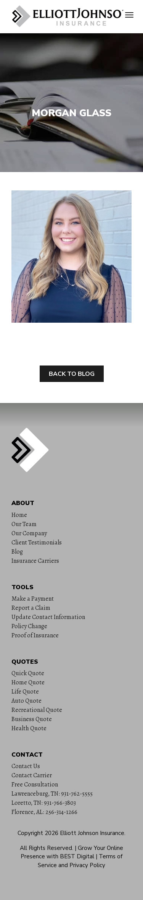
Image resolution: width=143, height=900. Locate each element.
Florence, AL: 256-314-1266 (44, 812)
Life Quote (25, 691)
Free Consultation (34, 784)
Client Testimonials (36, 542)
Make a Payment (32, 599)
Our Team (24, 524)
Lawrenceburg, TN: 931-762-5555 (52, 794)
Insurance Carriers (35, 561)
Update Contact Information (48, 617)
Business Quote (31, 719)
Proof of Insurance (35, 635)
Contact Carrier (31, 775)
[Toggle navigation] (129, 15)
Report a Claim (30, 608)
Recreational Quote (36, 710)
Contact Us (25, 766)
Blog (17, 551)
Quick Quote (27, 673)
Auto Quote (26, 701)
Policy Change (29, 626)
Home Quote (28, 682)
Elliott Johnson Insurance (92, 833)
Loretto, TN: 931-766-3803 (43, 803)
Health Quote (29, 728)
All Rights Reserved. (46, 848)
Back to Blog (72, 374)
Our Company (29, 533)
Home (19, 515)
